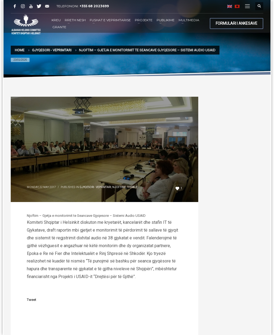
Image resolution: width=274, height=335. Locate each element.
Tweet (31, 300)
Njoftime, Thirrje (125, 187)
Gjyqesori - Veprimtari (95, 187)
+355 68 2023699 (94, 6)
